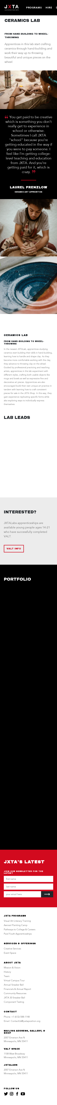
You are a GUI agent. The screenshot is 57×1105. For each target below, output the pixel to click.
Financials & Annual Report (17, 989)
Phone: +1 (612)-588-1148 (17, 1017)
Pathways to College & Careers (19, 930)
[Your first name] (28, 879)
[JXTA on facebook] (17, 1094)
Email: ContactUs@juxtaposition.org (22, 1021)
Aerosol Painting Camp (15, 925)
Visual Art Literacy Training (17, 921)
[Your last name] (28, 887)
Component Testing (14, 1002)
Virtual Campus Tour (14, 981)
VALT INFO (14, 548)
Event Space (10, 953)
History (7, 972)
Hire (49, 7)
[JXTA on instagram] (11, 1094)
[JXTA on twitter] (6, 1094)
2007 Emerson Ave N (14, 1038)
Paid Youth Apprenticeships (18, 934)
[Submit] (47, 894)
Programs (34, 7)
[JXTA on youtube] (23, 1094)
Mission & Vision (12, 968)
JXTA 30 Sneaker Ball (14, 998)
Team (7, 976)
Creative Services (12, 949)
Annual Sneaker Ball (14, 985)
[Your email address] (22, 894)
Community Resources (15, 993)
